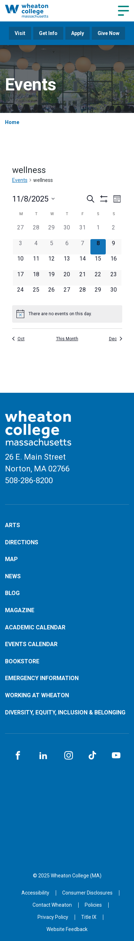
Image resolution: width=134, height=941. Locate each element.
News (13, 576)
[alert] (67, 313)
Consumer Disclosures (87, 893)
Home (12, 122)
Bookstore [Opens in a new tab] (22, 661)
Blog (12, 593)
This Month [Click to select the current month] (67, 338)
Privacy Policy (53, 917)
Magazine (19, 610)
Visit (20, 33)
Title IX (88, 917)
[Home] (34, 10)
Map (11, 559)
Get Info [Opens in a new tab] (48, 33)
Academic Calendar (35, 627)
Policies (93, 905)
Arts (12, 525)
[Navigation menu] (123, 11)
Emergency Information (42, 678)
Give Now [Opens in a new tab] (108, 33)
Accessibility (35, 893)
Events (20, 180)
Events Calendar (31, 644)
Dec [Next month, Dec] (115, 338)
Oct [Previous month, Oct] (18, 338)
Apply (77, 33)
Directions (21, 542)
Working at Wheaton (37, 695)
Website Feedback (67, 929)
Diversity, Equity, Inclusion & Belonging (65, 712)
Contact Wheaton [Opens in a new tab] (52, 905)
